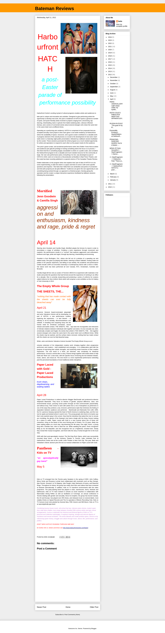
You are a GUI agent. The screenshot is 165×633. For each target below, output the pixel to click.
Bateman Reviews (54, 8)
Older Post (94, 607)
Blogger (93, 628)
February (113, 177)
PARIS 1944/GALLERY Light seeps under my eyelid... (116, 105)
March (112, 174)
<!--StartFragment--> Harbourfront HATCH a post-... (116, 167)
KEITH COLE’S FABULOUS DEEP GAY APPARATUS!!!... (116, 116)
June (112, 93)
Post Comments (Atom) (72, 614)
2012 (110, 74)
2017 (110, 59)
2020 (110, 50)
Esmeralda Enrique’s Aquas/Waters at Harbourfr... (115, 133)
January (113, 180)
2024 (110, 37)
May (111, 96)
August (112, 90)
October (113, 83)
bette (120, 21)
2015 (110, 65)
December (114, 77)
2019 (110, 53)
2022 (110, 43)
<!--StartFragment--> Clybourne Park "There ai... (116, 159)
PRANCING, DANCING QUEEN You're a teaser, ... (116, 142)
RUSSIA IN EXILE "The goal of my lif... (116, 125)
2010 (110, 187)
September (114, 87)
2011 (110, 184)
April (112, 99)
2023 (110, 40)
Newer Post (41, 607)
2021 (110, 46)
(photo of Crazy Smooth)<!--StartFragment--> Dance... (116, 151)
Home (68, 607)
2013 (110, 71)
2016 (110, 62)
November (114, 80)
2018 (110, 56)
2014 (110, 68)
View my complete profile (121, 25)
